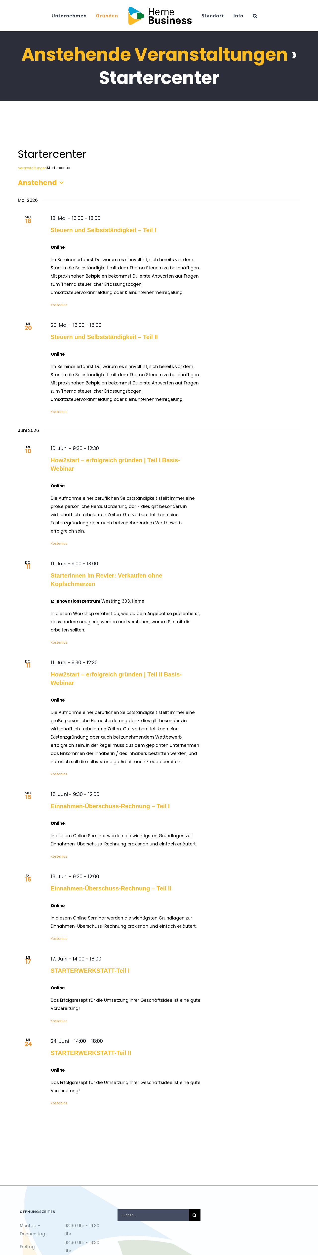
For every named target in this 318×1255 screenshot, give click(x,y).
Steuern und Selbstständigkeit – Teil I (103, 230)
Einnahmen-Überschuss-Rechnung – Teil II (111, 888)
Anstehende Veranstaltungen (154, 54)
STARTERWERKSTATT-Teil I (90, 970)
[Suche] (194, 1215)
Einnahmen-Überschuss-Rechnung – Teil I (110, 806)
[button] (255, 15)
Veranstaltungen (32, 168)
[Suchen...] (153, 1215)
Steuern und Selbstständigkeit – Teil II (104, 337)
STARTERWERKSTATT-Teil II (91, 1052)
